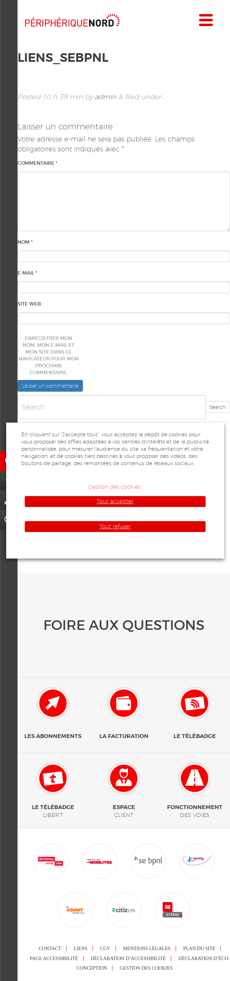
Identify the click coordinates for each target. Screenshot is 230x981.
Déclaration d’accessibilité (128, 958)
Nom (25, 242)
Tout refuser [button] (115, 526)
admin (105, 97)
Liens (81, 948)
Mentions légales (147, 948)
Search (218, 407)
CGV (105, 948)
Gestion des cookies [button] (114, 487)
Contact (50, 948)
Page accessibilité (54, 958)
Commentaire (37, 163)
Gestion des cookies (146, 968)
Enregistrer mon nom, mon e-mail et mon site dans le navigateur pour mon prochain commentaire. (49, 351)
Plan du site (199, 948)
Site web (29, 304)
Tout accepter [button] (115, 501)
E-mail (27, 273)
